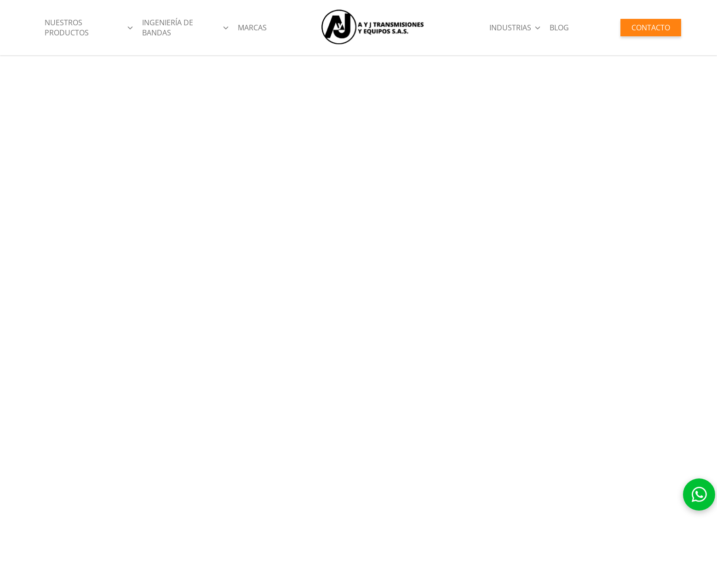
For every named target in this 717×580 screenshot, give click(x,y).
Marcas (252, 28)
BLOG (559, 28)
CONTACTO (650, 28)
